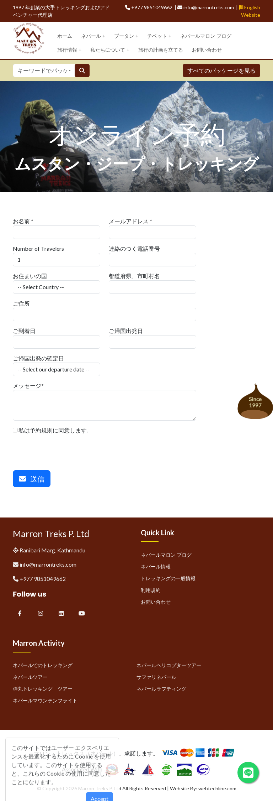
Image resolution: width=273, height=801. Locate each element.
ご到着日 (24, 330)
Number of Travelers (38, 248)
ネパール (93, 36)
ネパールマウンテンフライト (45, 700)
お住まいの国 (30, 275)
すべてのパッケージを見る (221, 70)
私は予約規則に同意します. (50, 430)
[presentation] (67, 448)
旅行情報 (69, 50)
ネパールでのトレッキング (43, 665)
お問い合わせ (207, 50)
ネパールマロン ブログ (205, 36)
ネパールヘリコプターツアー (168, 665)
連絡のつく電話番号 (134, 248)
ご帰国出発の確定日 (38, 358)
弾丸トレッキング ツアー (43, 689)
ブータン (126, 36)
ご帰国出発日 (126, 330)
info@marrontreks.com (48, 564)
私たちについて (109, 50)
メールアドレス (129, 221)
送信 (31, 478)
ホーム (64, 36)
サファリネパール (156, 677)
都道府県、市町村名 (134, 275)
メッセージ (27, 385)
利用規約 (151, 590)
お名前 (21, 221)
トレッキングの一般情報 (168, 578)
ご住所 (21, 303)
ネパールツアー (30, 677)
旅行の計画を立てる (160, 50)
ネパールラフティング (161, 689)
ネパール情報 (156, 566)
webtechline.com (217, 788)
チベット (159, 36)
